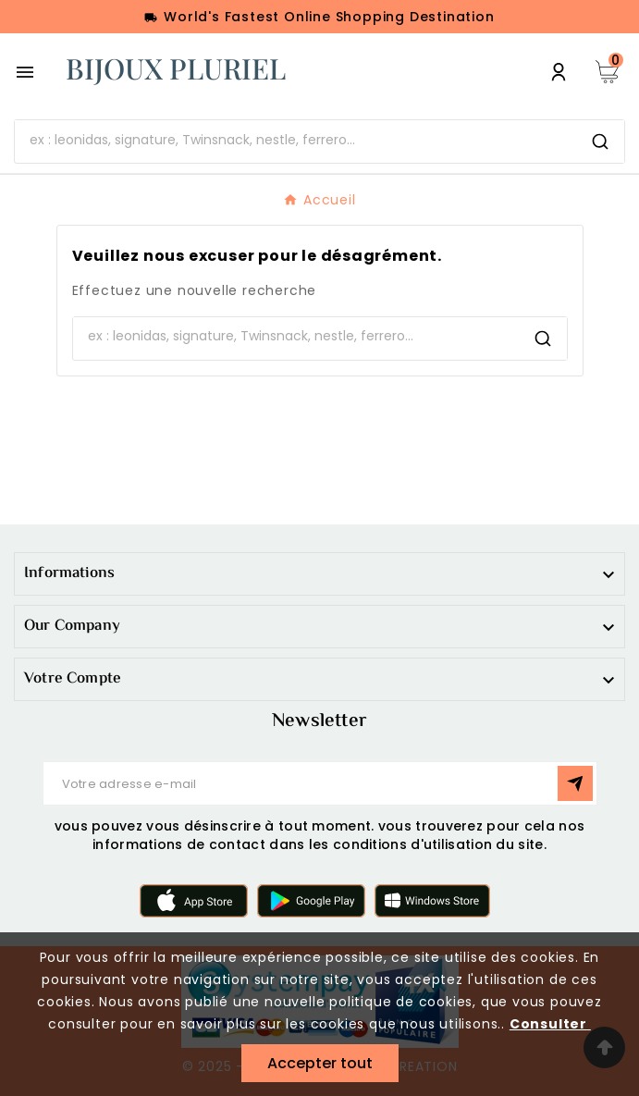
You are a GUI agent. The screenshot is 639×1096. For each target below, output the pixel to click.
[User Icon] (558, 72)
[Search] (600, 141)
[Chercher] (295, 139)
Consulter (550, 1024)
